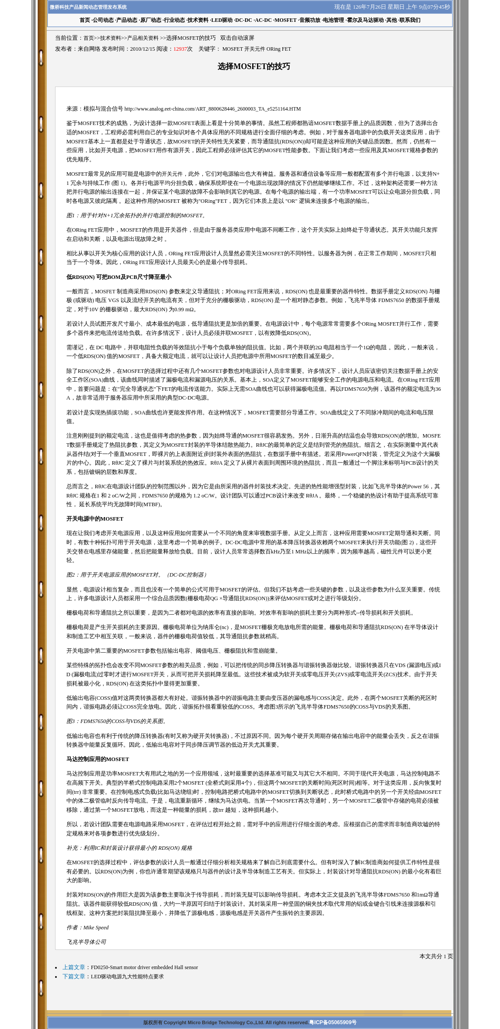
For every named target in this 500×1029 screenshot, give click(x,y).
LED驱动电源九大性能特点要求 (127, 976)
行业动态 (174, 20)
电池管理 (333, 20)
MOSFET (285, 20)
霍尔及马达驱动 (365, 20)
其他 (391, 20)
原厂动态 (150, 20)
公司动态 (103, 20)
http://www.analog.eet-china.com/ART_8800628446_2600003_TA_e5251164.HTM (213, 109)
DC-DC (243, 20)
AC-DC (263, 20)
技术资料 (198, 20)
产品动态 (126, 20)
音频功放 (309, 20)
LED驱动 (222, 20)
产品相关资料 (143, 38)
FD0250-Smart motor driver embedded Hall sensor (144, 967)
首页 (88, 38)
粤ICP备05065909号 (333, 1022)
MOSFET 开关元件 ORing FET (256, 49)
